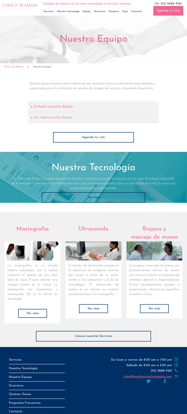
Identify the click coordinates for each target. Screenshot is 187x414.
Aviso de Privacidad (112, 408)
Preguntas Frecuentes (25, 393)
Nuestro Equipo (20, 373)
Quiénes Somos (20, 386)
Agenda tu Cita (168, 10)
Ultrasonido (93, 229)
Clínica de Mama (13, 67)
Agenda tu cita (93, 137)
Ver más (93, 197)
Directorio (99, 11)
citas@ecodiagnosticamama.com (147, 376)
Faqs (125, 11)
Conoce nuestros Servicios (93, 336)
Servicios (48, 11)
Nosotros (114, 11)
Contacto (136, 11)
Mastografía (32, 229)
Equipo (87, 11)
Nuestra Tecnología (68, 11)
